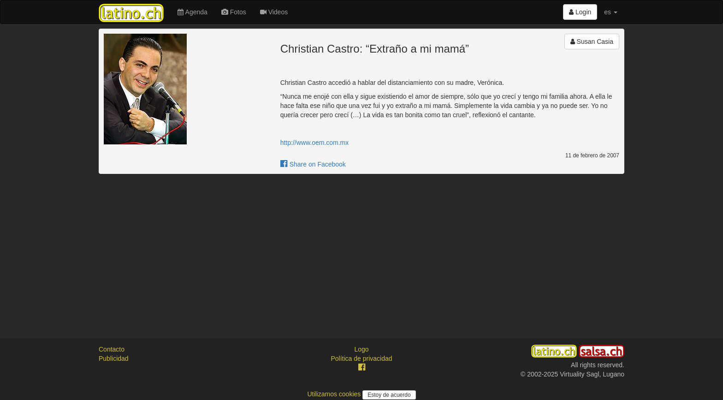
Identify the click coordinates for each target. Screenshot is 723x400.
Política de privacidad (361, 358)
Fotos (233, 12)
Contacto (111, 349)
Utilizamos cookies (334, 394)
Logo (361, 349)
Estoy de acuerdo (388, 395)
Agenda (192, 12)
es (610, 12)
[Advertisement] (361, 247)
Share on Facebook (313, 164)
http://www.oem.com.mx (314, 142)
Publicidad (114, 358)
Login (580, 12)
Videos (274, 12)
